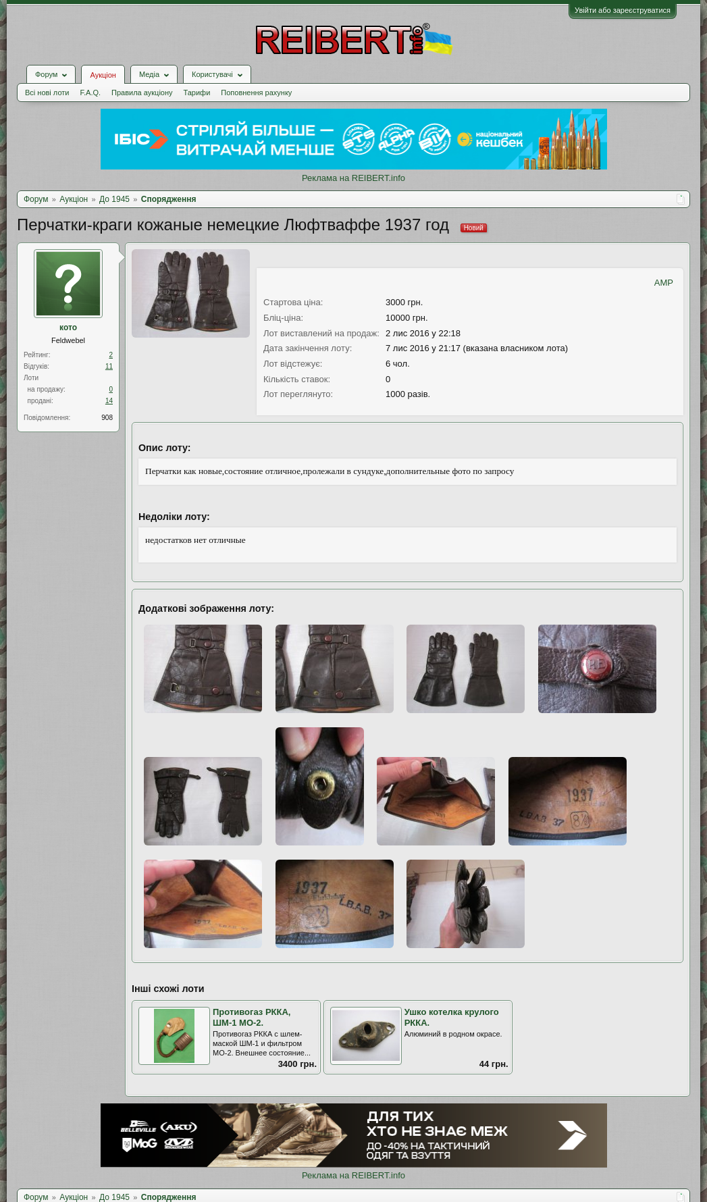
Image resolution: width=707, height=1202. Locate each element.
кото (68, 327)
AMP (663, 283)
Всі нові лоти (47, 92)
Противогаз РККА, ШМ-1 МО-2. (251, 1017)
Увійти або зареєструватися (623, 10)
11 (109, 366)
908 (107, 417)
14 (109, 400)
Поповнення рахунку (256, 92)
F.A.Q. (90, 92)
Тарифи (197, 92)
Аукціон (102, 75)
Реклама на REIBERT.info (353, 178)
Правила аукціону (141, 92)
